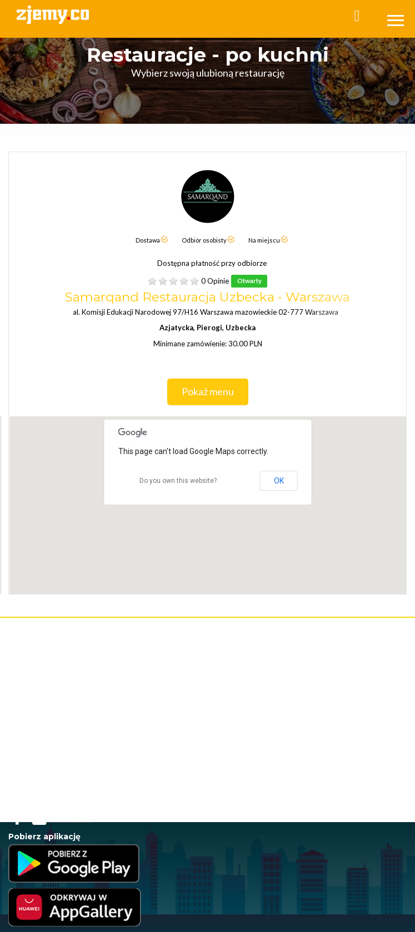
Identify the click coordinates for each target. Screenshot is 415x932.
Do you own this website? (178, 481)
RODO (124, 695)
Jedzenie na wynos (36, 742)
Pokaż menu (215, 392)
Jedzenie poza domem (42, 775)
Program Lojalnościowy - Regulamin (60, 695)
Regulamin (24, 672)
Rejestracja (25, 637)
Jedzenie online (32, 731)
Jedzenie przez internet (43, 720)
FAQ (15, 661)
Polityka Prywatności (38, 683)
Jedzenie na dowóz (36, 764)
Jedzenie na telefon (37, 753)
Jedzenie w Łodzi (33, 786)
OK (279, 480)
